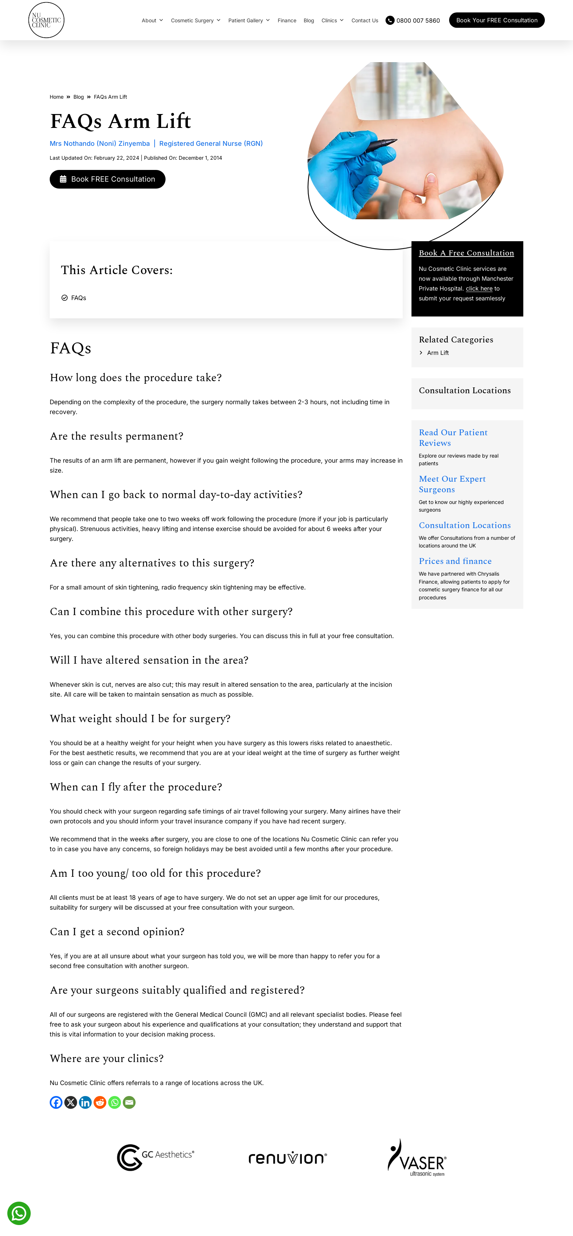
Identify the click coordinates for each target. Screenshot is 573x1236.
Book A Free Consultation (466, 253)
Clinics (333, 20)
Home (57, 97)
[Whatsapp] (19, 1212)
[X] (70, 1102)
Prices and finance (455, 561)
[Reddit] (100, 1102)
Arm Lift (438, 352)
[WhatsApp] (114, 1102)
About (153, 20)
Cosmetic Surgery (196, 20)
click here (479, 288)
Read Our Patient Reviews (453, 438)
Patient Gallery (249, 20)
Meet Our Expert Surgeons (452, 484)
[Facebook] (56, 1102)
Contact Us (365, 20)
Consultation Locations (465, 525)
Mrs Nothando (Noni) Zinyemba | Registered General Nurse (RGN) (156, 143)
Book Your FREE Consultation (497, 20)
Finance (287, 20)
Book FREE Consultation (108, 179)
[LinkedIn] (85, 1102)
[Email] (129, 1102)
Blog (309, 20)
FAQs (78, 298)
